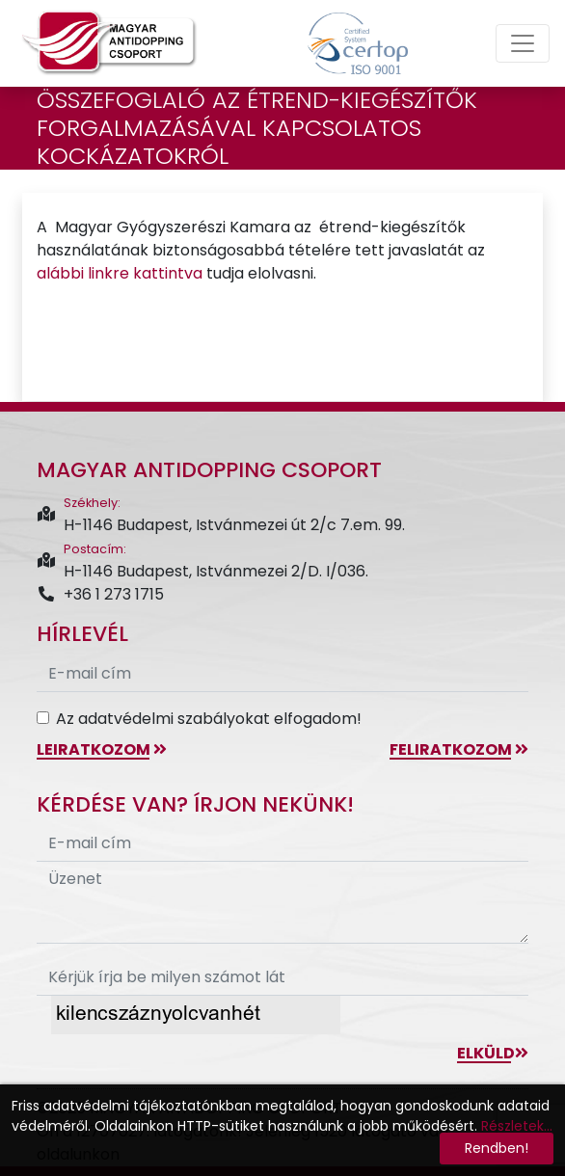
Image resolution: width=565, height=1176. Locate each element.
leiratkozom (102, 749)
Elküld (492, 1053)
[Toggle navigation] (523, 43)
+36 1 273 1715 (100, 594)
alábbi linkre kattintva (119, 273)
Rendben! (496, 1148)
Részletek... (516, 1126)
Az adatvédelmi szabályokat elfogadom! (209, 719)
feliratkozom (459, 749)
